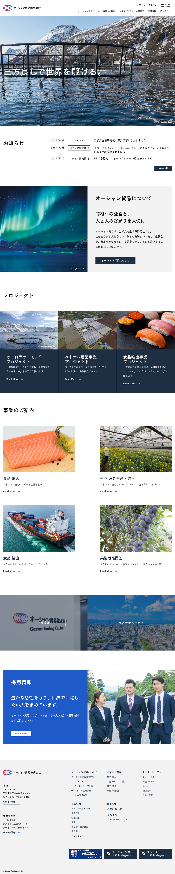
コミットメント (150, 776)
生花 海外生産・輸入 (116, 781)
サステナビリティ (125, 11)
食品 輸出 (111, 785)
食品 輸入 (111, 776)
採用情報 (152, 11)
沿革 (73, 822)
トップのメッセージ (80, 808)
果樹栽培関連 (113, 790)
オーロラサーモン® (84, 785)
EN (162, 5)
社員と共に (148, 794)
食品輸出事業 (81, 794)
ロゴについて (77, 835)
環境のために (149, 781)
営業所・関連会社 (79, 826)
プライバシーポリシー (117, 819)
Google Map (11, 802)
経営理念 (75, 813)
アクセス (153, 5)
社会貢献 (147, 790)
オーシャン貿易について (89, 11)
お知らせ (141, 5)
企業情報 (140, 11)
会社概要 (75, 817)
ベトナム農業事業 (83, 790)
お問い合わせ (164, 11)
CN (168, 5)
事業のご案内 (109, 11)
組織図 (74, 831)
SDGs (145, 785)
